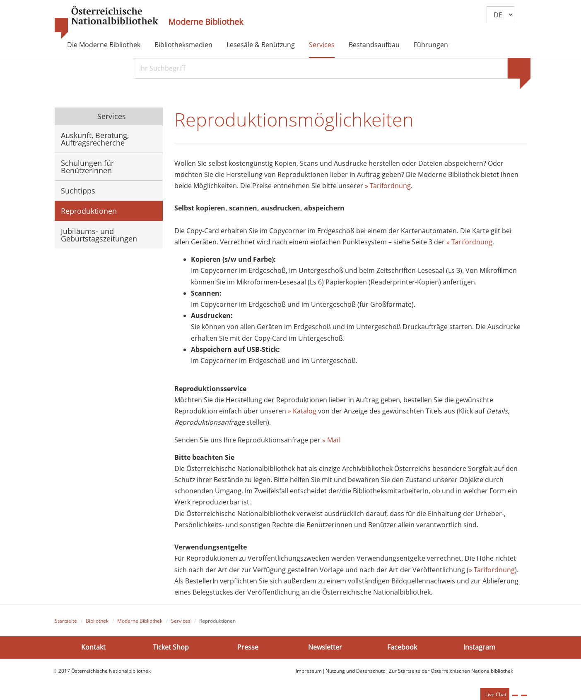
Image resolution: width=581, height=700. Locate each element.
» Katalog (302, 411)
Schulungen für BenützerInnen (87, 166)
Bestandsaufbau (374, 44)
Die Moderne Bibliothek (103, 44)
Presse (247, 647)
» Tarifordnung (388, 185)
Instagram (479, 647)
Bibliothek (97, 620)
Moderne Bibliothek (205, 22)
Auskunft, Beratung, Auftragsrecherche (95, 139)
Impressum (309, 670)
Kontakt (93, 647)
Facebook (402, 647)
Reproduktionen (89, 211)
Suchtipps (78, 191)
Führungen (431, 44)
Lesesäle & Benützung (261, 44)
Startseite (66, 620)
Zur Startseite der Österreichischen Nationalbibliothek (451, 670)
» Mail (331, 439)
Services (322, 44)
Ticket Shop (171, 647)
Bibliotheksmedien (183, 44)
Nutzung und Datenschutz (355, 670)
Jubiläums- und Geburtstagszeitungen (99, 235)
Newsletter (325, 647)
